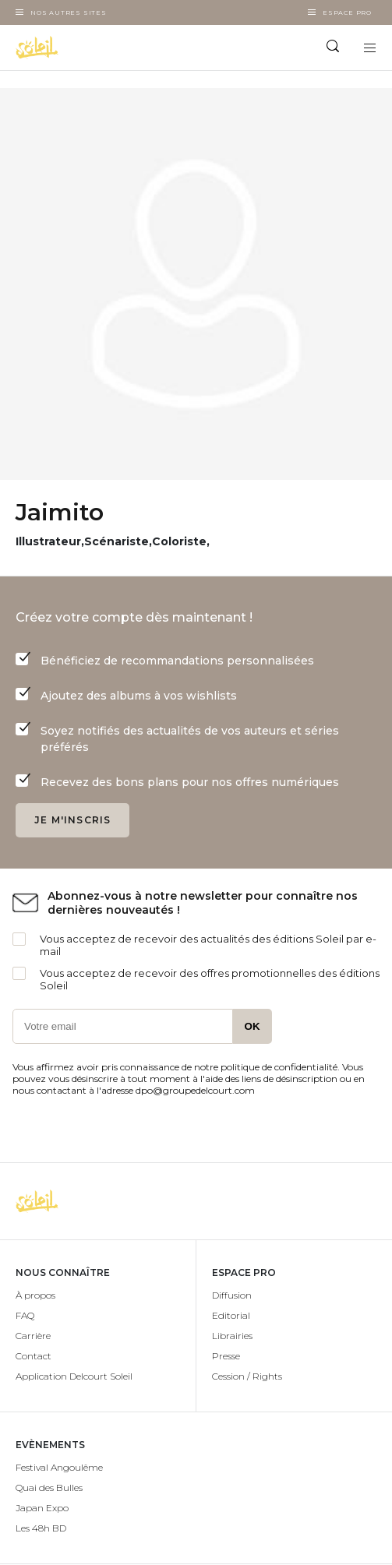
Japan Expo (42, 1508)
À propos (35, 1295)
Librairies (232, 1335)
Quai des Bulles (49, 1487)
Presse (226, 1356)
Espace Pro (347, 12)
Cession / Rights (247, 1376)
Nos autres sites (68, 12)
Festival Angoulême (59, 1467)
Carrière (33, 1335)
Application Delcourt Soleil (74, 1376)
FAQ (25, 1315)
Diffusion (232, 1295)
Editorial (231, 1315)
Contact (33, 1356)
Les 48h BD (41, 1528)
